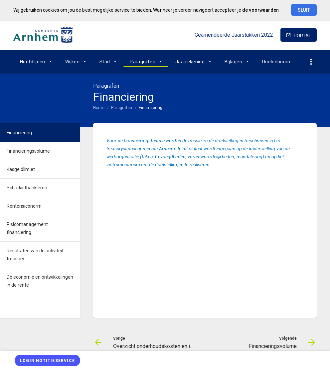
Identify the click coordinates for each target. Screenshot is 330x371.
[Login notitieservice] (47, 360)
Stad (104, 61)
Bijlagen (233, 61)
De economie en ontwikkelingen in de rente (40, 281)
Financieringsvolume (28, 151)
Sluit (304, 10)
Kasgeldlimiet (21, 169)
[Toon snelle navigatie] (311, 62)
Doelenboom (276, 61)
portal (302, 35)
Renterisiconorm (24, 206)
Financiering (150, 107)
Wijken (72, 61)
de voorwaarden (260, 10)
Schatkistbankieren (27, 187)
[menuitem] (36, 62)
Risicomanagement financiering (27, 228)
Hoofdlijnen (32, 61)
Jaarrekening (190, 61)
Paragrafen (142, 61)
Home (98, 107)
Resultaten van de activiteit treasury (35, 254)
